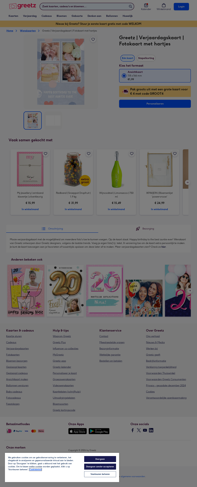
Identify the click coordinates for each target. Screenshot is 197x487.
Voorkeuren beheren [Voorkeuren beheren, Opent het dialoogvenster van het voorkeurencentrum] (100, 474)
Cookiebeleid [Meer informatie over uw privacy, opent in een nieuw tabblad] (35, 469)
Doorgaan (100, 459)
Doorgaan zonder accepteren (100, 466)
